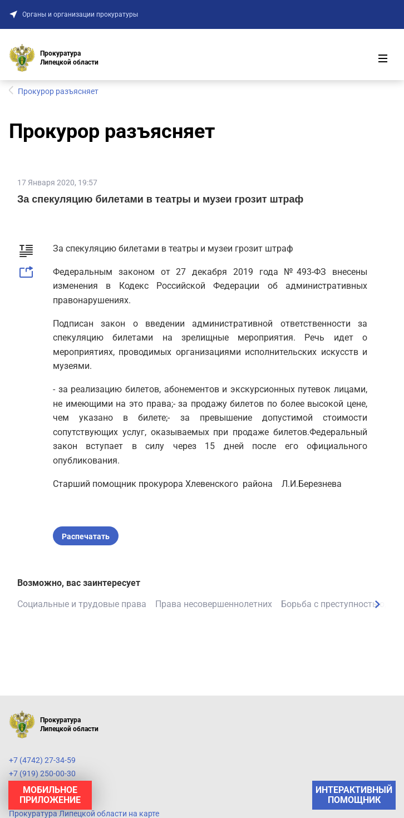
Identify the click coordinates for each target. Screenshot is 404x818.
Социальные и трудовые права (81, 604)
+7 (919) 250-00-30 (42, 773)
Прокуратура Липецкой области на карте (84, 813)
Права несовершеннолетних (213, 604)
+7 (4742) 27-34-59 (42, 760)
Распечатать (86, 536)
